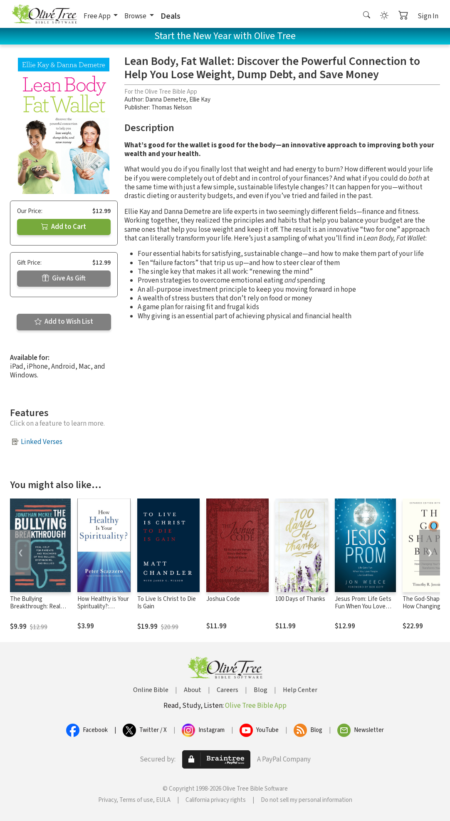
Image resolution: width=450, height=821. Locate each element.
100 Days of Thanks (300, 599)
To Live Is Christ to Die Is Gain (166, 603)
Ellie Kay (199, 99)
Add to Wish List (64, 322)
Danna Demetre (165, 99)
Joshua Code (223, 599)
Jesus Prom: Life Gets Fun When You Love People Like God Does (363, 607)
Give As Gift (64, 278)
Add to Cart (63, 227)
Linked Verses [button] (41, 442)
